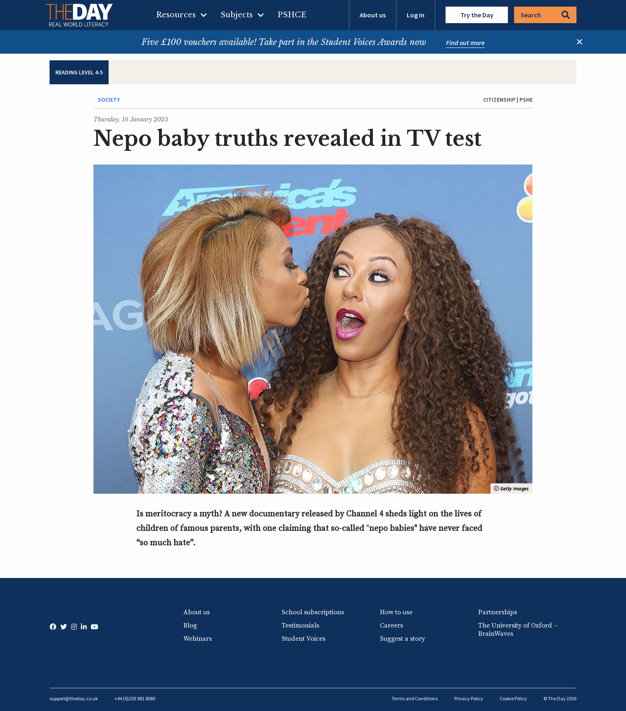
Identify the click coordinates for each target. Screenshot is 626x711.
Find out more (465, 42)
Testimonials (300, 625)
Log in (415, 15)
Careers (391, 625)
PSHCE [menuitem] (291, 14)
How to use (396, 612)
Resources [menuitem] (176, 14)
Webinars (197, 639)
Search (545, 15)
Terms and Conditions (414, 698)
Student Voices (303, 639)
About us (373, 15)
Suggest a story (402, 639)
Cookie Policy (513, 698)
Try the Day (476, 15)
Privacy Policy (468, 698)
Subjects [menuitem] (237, 14)
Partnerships (497, 612)
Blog (190, 625)
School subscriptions (313, 612)
